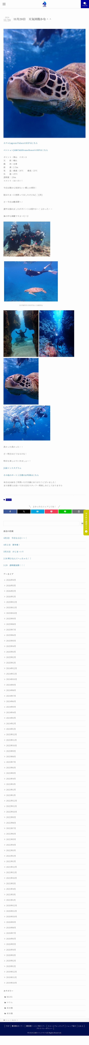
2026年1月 (11, 596)
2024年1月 (11, 729)
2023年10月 (11, 745)
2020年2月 (11, 960)
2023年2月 (11, 789)
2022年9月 (11, 817)
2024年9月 (11, 684)
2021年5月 (11, 883)
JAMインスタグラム (12, 468)
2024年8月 (11, 690)
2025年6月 (11, 635)
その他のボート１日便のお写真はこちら (21, 475)
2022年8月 (11, 822)
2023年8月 (11, 756)
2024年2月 (11, 723)
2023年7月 (11, 762)
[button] (10, 511)
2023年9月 (11, 751)
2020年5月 (11, 944)
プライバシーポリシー (44, 1028)
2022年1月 (11, 861)
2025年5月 (11, 640)
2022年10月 (11, 811)
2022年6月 (11, 833)
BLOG (9, 500)
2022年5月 (11, 839)
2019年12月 (11, 971)
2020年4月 (11, 949)
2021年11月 (11, 872)
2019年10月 (11, 982)
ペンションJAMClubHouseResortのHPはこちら (26, 150)
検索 (83, 523)
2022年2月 (11, 856)
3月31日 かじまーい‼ (14, 551)
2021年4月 (11, 889)
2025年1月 (11, 662)
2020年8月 (11, 927)
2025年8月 (11, 624)
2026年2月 (11, 591)
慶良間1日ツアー (18, 1026)
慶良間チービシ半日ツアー (36, 1026)
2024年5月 (11, 706)
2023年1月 (11, 795)
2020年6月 (11, 938)
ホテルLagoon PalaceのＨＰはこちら (21, 143)
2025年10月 (11, 613)
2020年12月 (11, 905)
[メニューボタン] (4, 4)
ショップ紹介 (71, 1026)
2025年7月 (11, 629)
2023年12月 (11, 734)
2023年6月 (11, 767)
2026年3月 (11, 585)
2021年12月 (11, 867)
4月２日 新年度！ (12, 544)
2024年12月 (11, 668)
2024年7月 (11, 696)
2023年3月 (11, 784)
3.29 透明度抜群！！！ (14, 565)
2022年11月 (11, 806)
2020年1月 (11, 966)
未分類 (10, 1008)
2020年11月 (11, 911)
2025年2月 (11, 657)
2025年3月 (11, 651)
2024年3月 (11, 718)
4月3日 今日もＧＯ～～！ (15, 538)
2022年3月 (11, 850)
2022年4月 (11, 844)
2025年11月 (11, 607)
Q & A (80, 1026)
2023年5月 (11, 773)
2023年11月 (11, 740)
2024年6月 (11, 701)
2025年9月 (11, 618)
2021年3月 (11, 894)
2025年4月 (11, 646)
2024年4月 (11, 712)
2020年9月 (11, 922)
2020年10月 (11, 916)
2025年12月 (11, 602)
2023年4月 (11, 778)
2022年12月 (11, 800)
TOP (7, 1026)
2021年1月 (11, 900)
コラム (10, 1002)
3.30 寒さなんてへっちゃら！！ (18, 558)
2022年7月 (11, 828)
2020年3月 (11, 955)
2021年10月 (11, 878)
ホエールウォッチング (56, 1026)
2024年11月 (11, 673)
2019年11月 (11, 977)
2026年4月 (11, 580)
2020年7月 (11, 933)
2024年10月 (11, 679)
